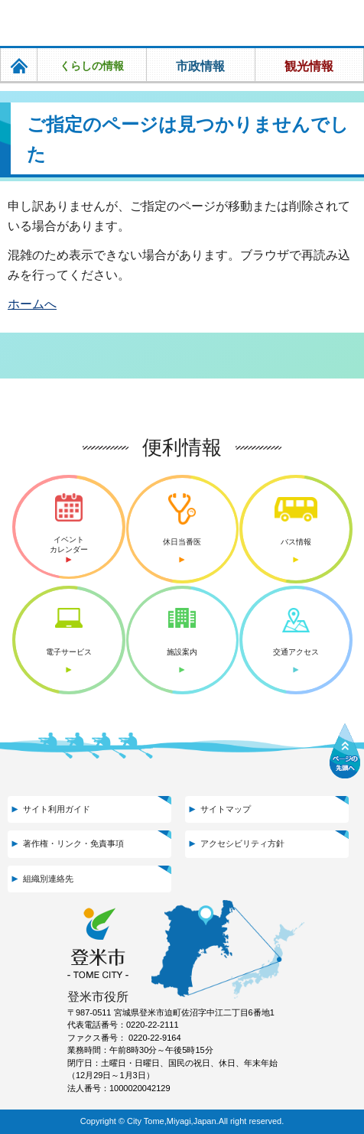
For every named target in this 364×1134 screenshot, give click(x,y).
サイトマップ (225, 809)
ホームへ (32, 303)
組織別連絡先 (48, 878)
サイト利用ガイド (56, 809)
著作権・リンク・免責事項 (73, 843)
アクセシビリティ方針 (242, 843)
